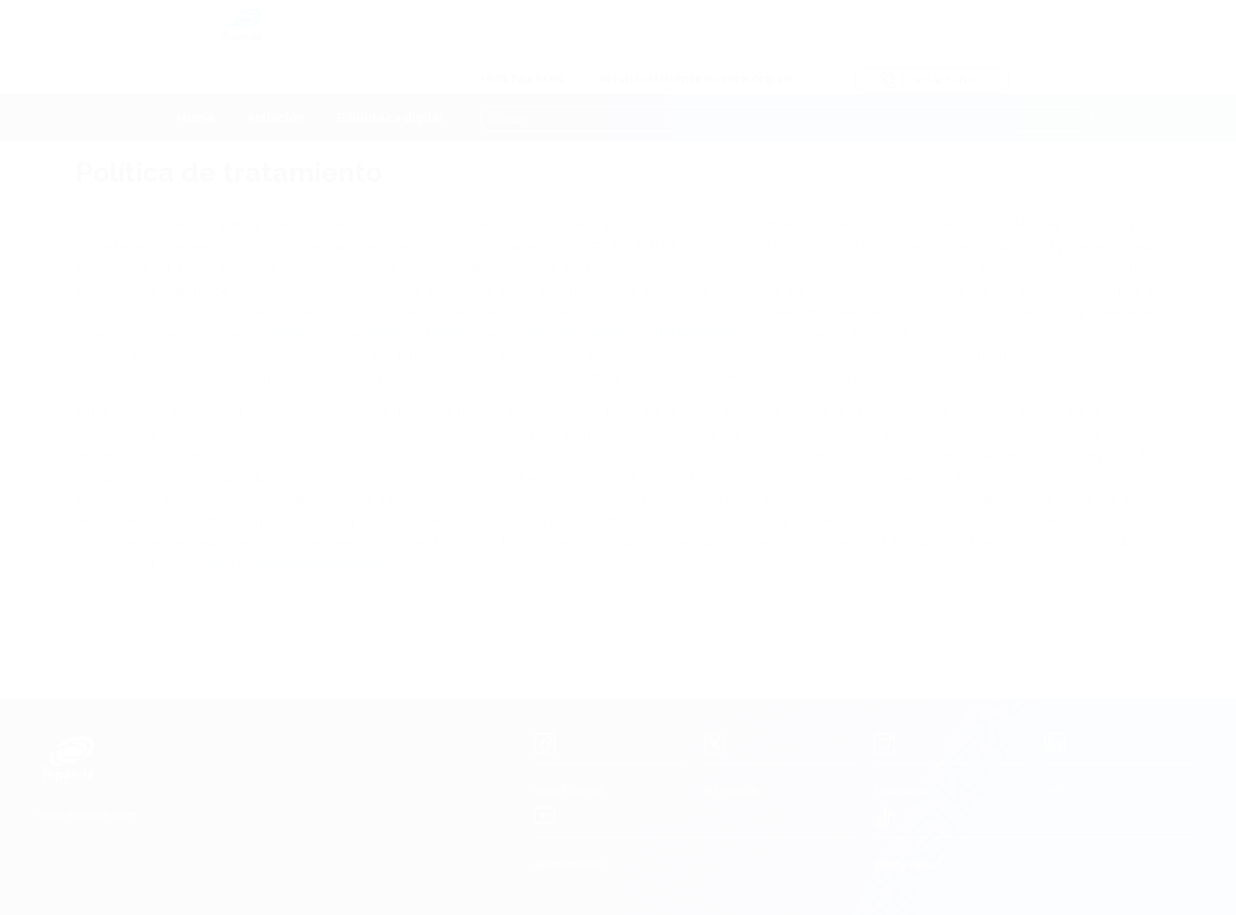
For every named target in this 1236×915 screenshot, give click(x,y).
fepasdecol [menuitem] (903, 789)
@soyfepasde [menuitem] (569, 789)
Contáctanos (1095, 29)
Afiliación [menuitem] (275, 74)
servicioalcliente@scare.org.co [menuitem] (859, 28)
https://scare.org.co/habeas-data (629, 335)
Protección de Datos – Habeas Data (390, 335)
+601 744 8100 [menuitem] (686, 28)
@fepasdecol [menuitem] (1079, 789)
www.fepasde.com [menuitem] (87, 814)
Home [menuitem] (195, 74)
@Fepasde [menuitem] (731, 789)
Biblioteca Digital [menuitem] (390, 74)
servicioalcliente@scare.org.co (298, 565)
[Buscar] (788, 74)
